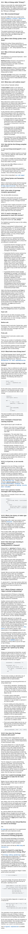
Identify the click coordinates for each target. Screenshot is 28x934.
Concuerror (4, 847)
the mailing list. (9, 480)
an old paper (20, 175)
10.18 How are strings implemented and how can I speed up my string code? (13, 647)
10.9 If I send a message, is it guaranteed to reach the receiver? (12, 214)
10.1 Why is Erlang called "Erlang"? (13, 2)
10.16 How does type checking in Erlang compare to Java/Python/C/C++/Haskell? (12, 543)
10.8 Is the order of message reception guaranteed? (10, 191)
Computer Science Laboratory (15, 18)
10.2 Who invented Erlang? (10, 14)
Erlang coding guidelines (12, 855)
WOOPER (13, 640)
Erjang (3, 829)
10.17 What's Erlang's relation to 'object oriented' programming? (12, 590)
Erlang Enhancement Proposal (10, 483)
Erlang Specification (8, 186)
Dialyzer (9, 521)
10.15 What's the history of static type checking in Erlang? (13, 516)
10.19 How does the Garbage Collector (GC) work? (11, 734)
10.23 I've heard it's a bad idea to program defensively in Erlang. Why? (13, 851)
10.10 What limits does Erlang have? (13, 351)
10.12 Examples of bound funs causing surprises (11, 420)
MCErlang (20, 845)
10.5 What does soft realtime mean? (13, 82)
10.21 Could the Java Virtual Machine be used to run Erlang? (13, 822)
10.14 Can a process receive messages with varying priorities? (12, 490)
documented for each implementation (13, 360)
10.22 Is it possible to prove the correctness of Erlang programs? (12, 834)
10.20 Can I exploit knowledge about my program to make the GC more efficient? (13, 776)
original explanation (11, 926)
